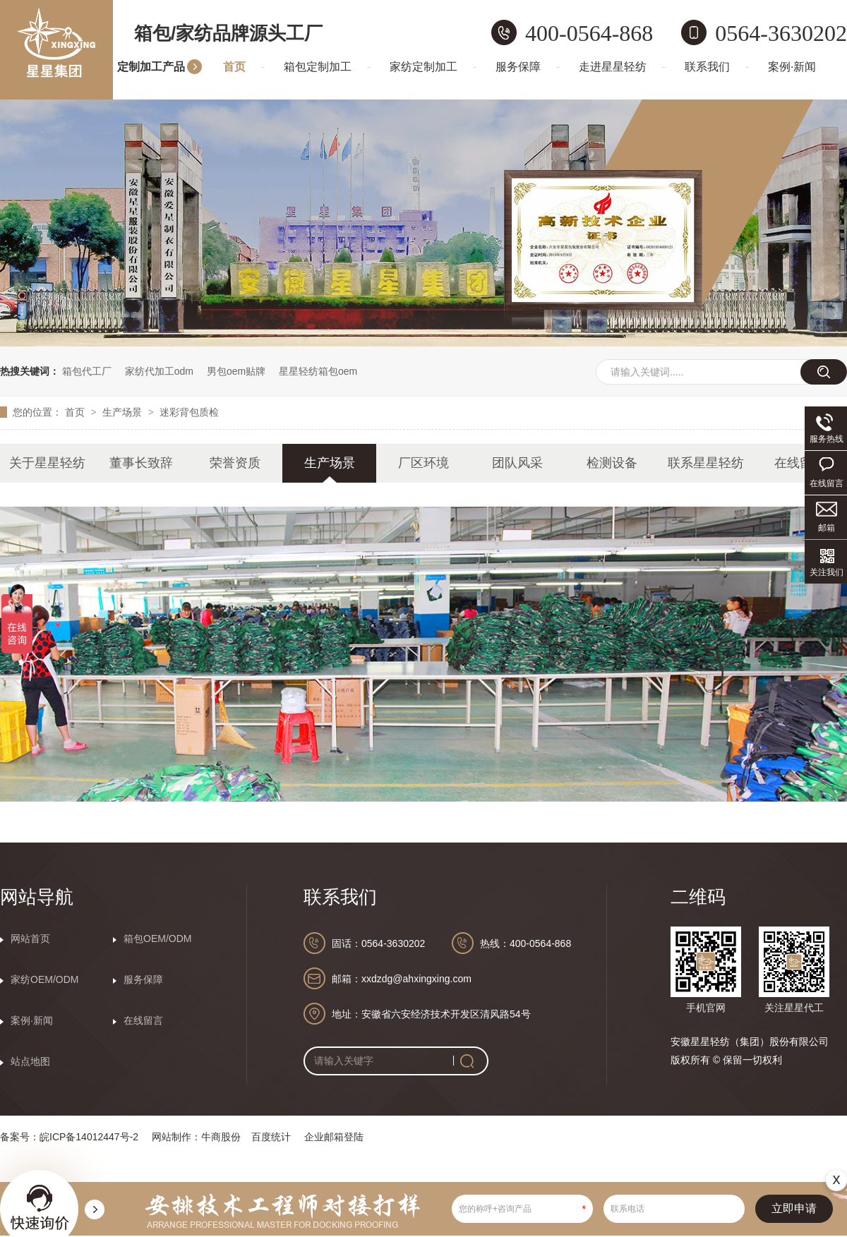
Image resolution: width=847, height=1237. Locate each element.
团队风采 (517, 463)
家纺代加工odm (159, 371)
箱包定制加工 (318, 67)
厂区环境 (423, 463)
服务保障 (518, 67)
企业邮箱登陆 (334, 1136)
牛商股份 (221, 1136)
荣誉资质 (235, 463)
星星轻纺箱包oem (318, 371)
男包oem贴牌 (236, 371)
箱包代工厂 (87, 371)
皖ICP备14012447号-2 (89, 1136)
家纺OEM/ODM (44, 979)
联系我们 (707, 67)
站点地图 (30, 1061)
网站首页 (30, 938)
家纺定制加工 (423, 67)
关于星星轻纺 (47, 463)
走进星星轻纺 (613, 67)
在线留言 (799, 463)
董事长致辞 (141, 463)
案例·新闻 (792, 67)
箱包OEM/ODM (157, 938)
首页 (234, 67)
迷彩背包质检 (189, 412)
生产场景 (123, 412)
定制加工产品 (151, 67)
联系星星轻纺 (706, 463)
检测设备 (612, 463)
